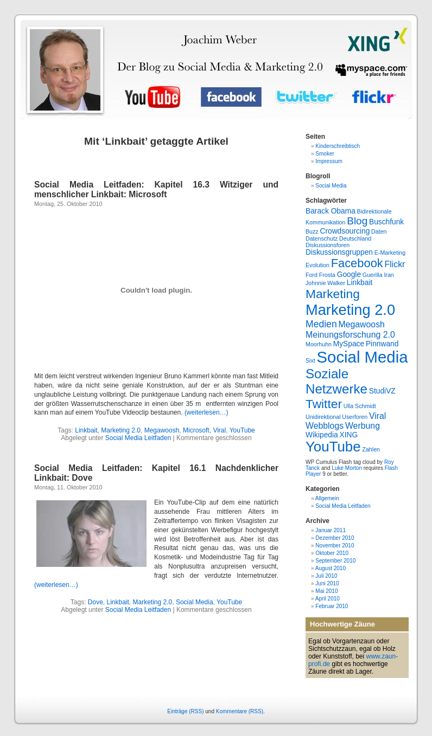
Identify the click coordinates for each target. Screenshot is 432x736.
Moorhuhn (319, 344)
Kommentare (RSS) (239, 711)
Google (349, 274)
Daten (378, 231)
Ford (311, 275)
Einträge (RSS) (185, 711)
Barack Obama (330, 211)
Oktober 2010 (331, 553)
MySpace (348, 344)
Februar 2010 (331, 606)
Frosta (327, 275)
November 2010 (334, 545)
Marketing (333, 294)
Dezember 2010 (334, 538)
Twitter (324, 404)
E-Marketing (389, 252)
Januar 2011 (330, 530)
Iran (388, 275)
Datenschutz (322, 238)
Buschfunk (386, 222)
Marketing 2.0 (121, 430)
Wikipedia (322, 435)
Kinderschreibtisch (337, 146)
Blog (357, 221)
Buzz (312, 231)
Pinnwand (382, 344)
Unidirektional (323, 417)
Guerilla (373, 275)
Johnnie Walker (325, 283)
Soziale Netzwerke (336, 381)
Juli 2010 (326, 576)
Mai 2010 (326, 591)
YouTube (242, 430)
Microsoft (196, 430)
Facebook (357, 263)
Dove (95, 602)
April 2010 (327, 599)
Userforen (354, 417)
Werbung (362, 425)
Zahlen (371, 449)
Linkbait (86, 430)
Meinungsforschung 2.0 (350, 334)
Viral (219, 430)
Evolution (317, 265)
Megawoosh (162, 430)
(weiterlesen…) (206, 412)
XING (348, 435)
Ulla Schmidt (360, 406)
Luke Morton (347, 468)
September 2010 (335, 561)
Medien (321, 324)
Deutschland (355, 238)
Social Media (194, 602)
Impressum (328, 161)
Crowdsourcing (345, 231)
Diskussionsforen (328, 245)
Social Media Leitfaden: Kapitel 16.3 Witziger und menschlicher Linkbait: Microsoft (156, 189)
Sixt (310, 360)
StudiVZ (382, 391)
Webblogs (325, 425)
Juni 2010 (327, 583)
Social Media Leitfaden (138, 438)
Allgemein (327, 498)
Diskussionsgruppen (339, 252)
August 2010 (330, 568)
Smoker (324, 154)
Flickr (395, 264)
